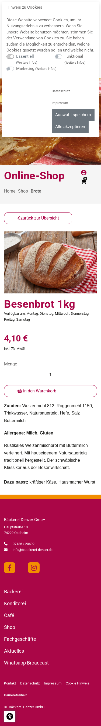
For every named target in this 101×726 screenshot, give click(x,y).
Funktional (74, 59)
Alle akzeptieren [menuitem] (70, 126)
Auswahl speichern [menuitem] (73, 114)
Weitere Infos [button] (26, 62)
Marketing (36, 68)
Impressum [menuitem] (60, 103)
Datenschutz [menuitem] (61, 91)
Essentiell (26, 59)
